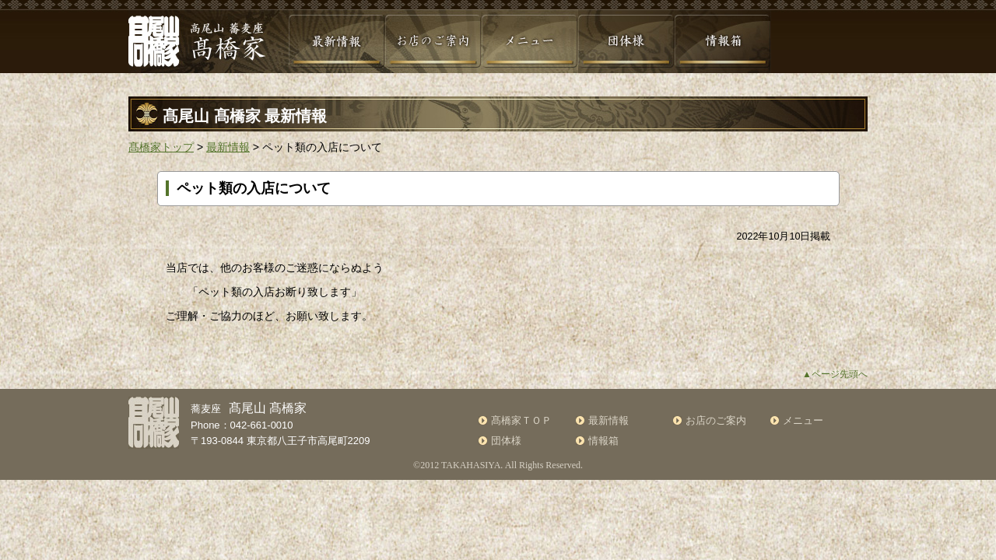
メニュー (803, 420)
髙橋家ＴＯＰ (521, 420)
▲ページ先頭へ (835, 374)
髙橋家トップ (161, 147)
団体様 (506, 440)
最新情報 (228, 147)
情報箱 (603, 440)
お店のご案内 (716, 420)
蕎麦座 (249, 409)
